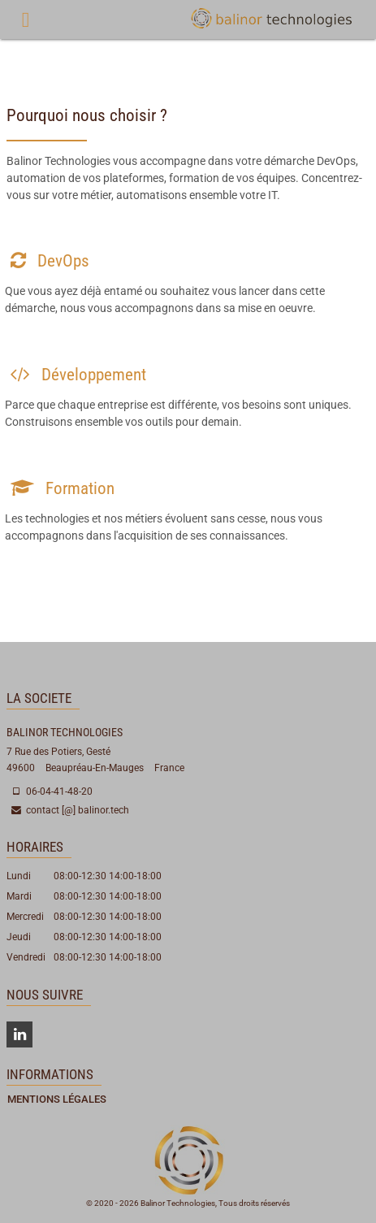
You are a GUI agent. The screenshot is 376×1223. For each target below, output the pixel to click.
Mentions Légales (56, 1099)
